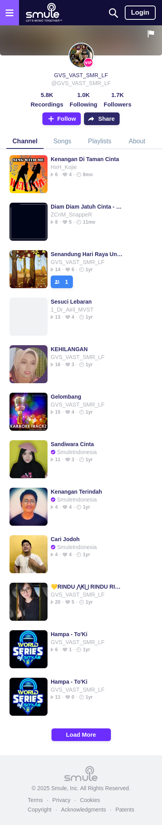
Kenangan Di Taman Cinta (85, 159)
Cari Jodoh (65, 539)
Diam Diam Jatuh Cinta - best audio (87, 206)
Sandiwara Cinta (72, 444)
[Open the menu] (9, 12)
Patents (124, 809)
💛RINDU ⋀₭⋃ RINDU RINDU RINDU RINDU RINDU (87, 587)
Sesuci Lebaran (71, 301)
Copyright (39, 809)
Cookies (90, 800)
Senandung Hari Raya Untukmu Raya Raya (87, 254)
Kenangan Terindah (76, 492)
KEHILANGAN (69, 349)
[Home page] (43, 13)
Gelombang (66, 396)
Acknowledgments (83, 809)
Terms (35, 800)
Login (140, 12)
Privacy (61, 800)
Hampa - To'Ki (69, 634)
